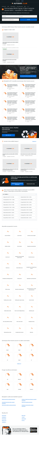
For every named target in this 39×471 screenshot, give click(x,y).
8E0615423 (23, 415)
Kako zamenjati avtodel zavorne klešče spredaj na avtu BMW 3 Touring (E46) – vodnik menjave (12, 118)
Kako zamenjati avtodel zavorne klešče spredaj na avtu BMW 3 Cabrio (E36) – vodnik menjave (30, 93)
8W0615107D (4, 420)
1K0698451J (4, 422)
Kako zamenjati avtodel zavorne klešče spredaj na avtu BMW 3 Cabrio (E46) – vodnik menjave (12, 101)
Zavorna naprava (12, 6)
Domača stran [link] (4, 6)
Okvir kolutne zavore (20, 6)
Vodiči (8, 6)
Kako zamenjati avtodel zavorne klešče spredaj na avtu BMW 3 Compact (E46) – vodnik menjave (30, 118)
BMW (25, 6)
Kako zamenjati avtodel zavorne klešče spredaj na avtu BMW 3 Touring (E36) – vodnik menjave (30, 110)
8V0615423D (4, 415)
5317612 (23, 420)
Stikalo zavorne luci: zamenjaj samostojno (8, 399)
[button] (19, 194)
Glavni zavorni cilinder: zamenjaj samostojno (9, 405)
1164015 (23, 417)
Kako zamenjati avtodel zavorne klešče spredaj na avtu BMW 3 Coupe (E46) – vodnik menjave (12, 110)
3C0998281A (4, 417)
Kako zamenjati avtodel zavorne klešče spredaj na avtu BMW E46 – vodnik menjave (12, 85)
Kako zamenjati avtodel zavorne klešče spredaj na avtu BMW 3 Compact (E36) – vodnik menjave (12, 93)
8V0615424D (4, 418)
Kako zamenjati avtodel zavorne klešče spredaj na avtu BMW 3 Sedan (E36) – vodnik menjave (30, 85)
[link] (10, 39)
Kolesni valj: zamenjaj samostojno (27, 402)
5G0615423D (24, 418)
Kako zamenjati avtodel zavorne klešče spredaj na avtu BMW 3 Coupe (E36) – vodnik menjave (30, 101)
